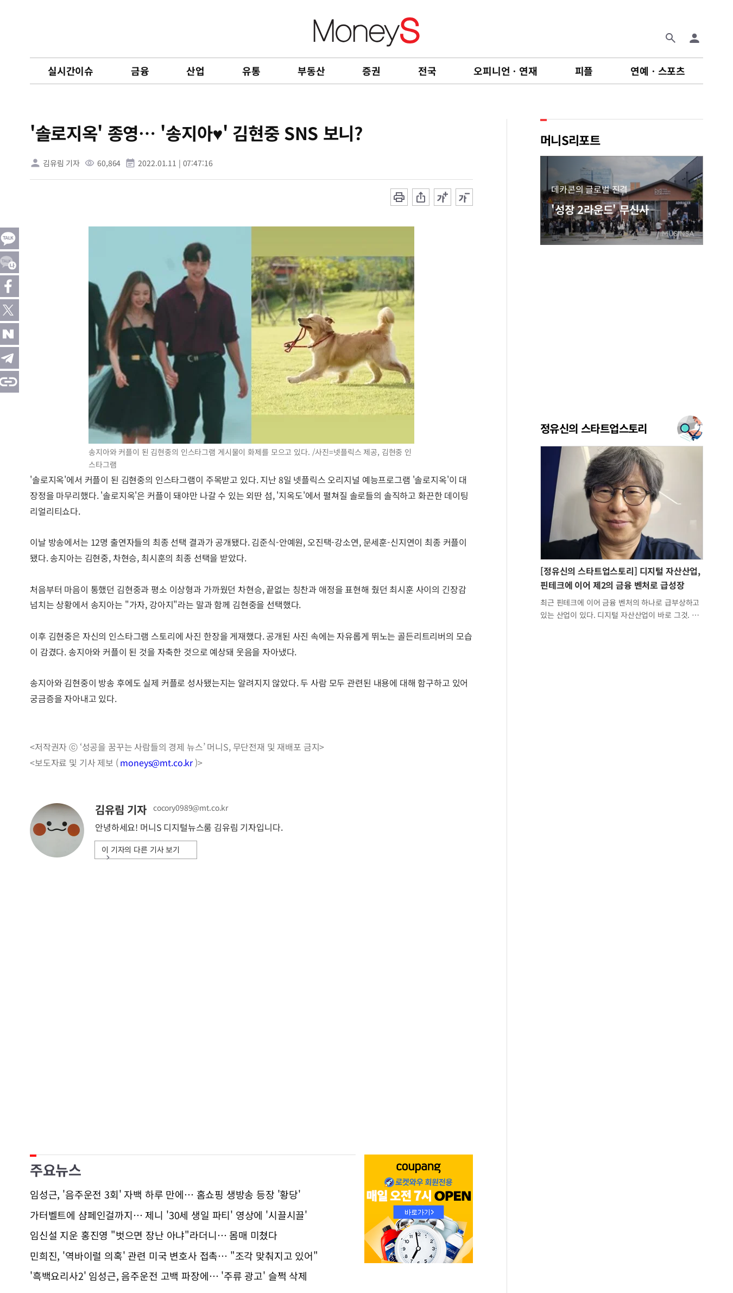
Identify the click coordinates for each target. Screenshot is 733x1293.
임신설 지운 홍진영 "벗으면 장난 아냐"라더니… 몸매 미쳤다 (153, 1235)
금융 (140, 71)
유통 (251, 71)
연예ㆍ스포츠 (657, 71)
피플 (584, 71)
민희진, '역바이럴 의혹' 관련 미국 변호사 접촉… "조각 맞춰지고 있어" (174, 1256)
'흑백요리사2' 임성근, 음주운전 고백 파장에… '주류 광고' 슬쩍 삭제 (168, 1276)
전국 (427, 71)
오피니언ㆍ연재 (505, 71)
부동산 (311, 71)
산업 (195, 71)
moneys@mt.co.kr (156, 762)
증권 (371, 71)
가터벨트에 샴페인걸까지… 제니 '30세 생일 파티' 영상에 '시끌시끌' (168, 1215)
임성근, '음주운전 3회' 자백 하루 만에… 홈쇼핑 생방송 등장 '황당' (165, 1195)
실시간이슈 (70, 71)
